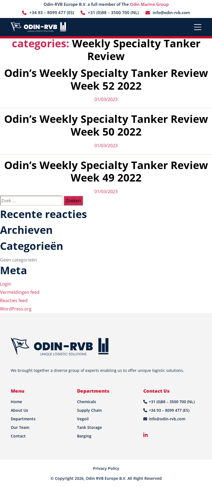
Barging (84, 436)
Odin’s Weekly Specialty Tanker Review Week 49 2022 (106, 171)
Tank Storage (89, 427)
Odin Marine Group (149, 4)
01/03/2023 (106, 99)
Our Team (20, 427)
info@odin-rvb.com (171, 12)
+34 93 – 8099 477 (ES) (51, 12)
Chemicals (86, 401)
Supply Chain (89, 410)
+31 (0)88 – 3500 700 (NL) (113, 12)
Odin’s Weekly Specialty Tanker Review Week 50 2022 (106, 125)
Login (5, 284)
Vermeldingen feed (19, 292)
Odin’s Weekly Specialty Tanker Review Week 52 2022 (106, 79)
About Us (19, 410)
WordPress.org (15, 309)
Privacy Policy (106, 468)
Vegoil (83, 418)
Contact (18, 436)
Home (16, 401)
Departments (23, 418)
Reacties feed (14, 300)
